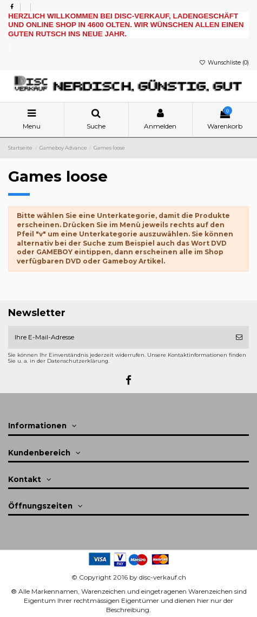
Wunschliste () (224, 62)
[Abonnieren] (239, 337)
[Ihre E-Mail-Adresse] (118, 337)
